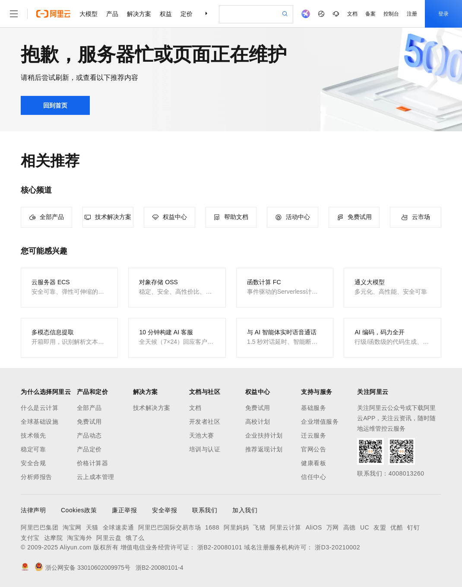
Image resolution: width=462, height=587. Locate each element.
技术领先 (33, 435)
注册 (412, 14)
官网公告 (313, 449)
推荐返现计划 (264, 449)
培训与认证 (205, 449)
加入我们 (244, 510)
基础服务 (313, 407)
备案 (370, 14)
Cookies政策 (79, 510)
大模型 (88, 13)
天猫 (92, 527)
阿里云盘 (108, 537)
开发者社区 (205, 421)
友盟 (379, 527)
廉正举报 (124, 510)
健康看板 (313, 463)
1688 (212, 527)
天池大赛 (201, 435)
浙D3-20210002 (337, 547)
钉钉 (413, 527)
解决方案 (139, 13)
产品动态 (89, 435)
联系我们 (204, 510)
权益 (166, 13)
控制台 (391, 14)
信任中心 (313, 476)
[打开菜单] (14, 14)
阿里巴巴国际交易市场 (169, 527)
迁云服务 (313, 435)
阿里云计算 (285, 527)
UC (364, 527)
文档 (352, 14)
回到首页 (55, 105)
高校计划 (257, 421)
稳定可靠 (33, 449)
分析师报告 (36, 476)
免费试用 (89, 421)
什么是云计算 (39, 407)
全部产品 (89, 407)
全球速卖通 (118, 527)
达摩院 (53, 537)
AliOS (314, 527)
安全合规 (33, 463)
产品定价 (89, 449)
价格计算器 (92, 463)
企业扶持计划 (264, 435)
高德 (349, 527)
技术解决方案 (152, 407)
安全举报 (164, 510)
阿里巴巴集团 (39, 527)
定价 (186, 13)
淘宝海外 (79, 537)
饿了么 (135, 537)
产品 (112, 13)
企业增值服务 (320, 421)
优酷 (396, 527)
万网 (332, 527)
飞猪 (259, 527)
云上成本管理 (95, 476)
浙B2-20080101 (219, 547)
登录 (443, 14)
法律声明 (33, 510)
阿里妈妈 (236, 527)
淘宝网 (72, 527)
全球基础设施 (39, 421)
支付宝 (30, 537)
